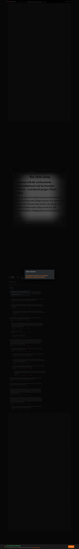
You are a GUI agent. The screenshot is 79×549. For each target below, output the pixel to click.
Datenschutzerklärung (36, 547)
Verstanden (71, 546)
